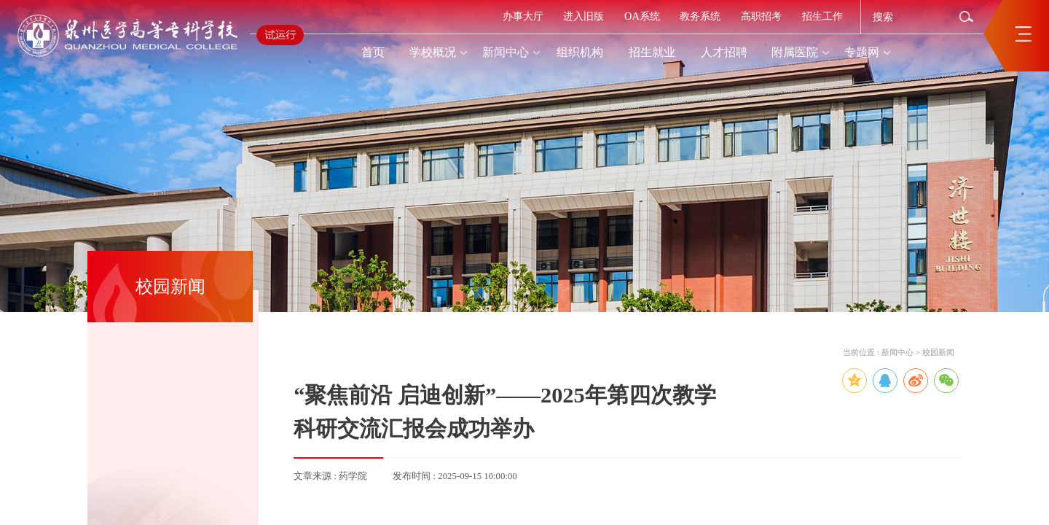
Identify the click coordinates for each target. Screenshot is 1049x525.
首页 (373, 52)
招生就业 (652, 52)
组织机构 (580, 52)
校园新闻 (938, 352)
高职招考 (761, 16)
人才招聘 (724, 52)
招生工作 (822, 16)
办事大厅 (523, 16)
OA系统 (642, 16)
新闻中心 (897, 352)
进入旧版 (583, 16)
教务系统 (700, 16)
